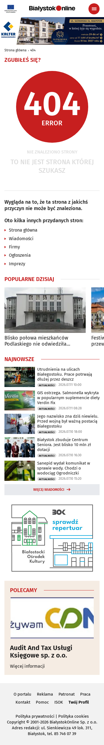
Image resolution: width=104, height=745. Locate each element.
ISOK (58, 702)
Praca (85, 694)
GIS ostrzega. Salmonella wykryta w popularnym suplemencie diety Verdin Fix (68, 397)
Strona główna (15, 50)
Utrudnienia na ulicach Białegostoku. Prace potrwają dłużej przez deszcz (64, 374)
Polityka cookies (73, 716)
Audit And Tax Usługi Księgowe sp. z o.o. (41, 651)
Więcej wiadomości (48, 490)
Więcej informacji (27, 666)
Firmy (14, 247)
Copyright (16, 722)
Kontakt (23, 702)
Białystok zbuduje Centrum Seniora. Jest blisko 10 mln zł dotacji (64, 444)
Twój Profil (79, 702)
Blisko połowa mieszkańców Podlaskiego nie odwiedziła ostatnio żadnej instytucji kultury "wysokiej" (42, 341)
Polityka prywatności (35, 716)
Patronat (67, 694)
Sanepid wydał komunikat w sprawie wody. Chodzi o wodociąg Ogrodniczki (63, 468)
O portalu (22, 694)
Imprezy (17, 263)
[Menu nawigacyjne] (94, 8)
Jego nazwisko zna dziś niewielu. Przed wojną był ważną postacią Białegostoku (67, 421)
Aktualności (47, 385)
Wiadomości (21, 238)
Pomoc (42, 702)
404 (32, 50)
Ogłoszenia (20, 255)
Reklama (45, 694)
